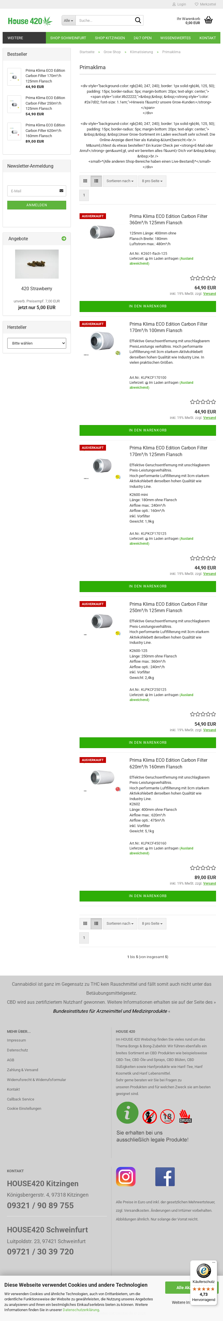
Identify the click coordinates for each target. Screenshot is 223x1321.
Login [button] (179, 4)
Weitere (15, 38)
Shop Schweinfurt (68, 38)
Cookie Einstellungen (24, 1108)
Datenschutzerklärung (81, 1310)
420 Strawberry (36, 288)
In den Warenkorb (148, 306)
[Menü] (213, 1263)
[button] (85, 181)
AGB (10, 1060)
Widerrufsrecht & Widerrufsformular (36, 1080)
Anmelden (36, 205)
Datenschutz (17, 1050)
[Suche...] (68, 20)
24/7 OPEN (143, 38)
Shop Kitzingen (110, 38)
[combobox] (120, 181)
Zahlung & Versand (22, 1070)
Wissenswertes (175, 38)
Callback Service (20, 1099)
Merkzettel (205, 4)
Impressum (16, 1040)
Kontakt (207, 38)
